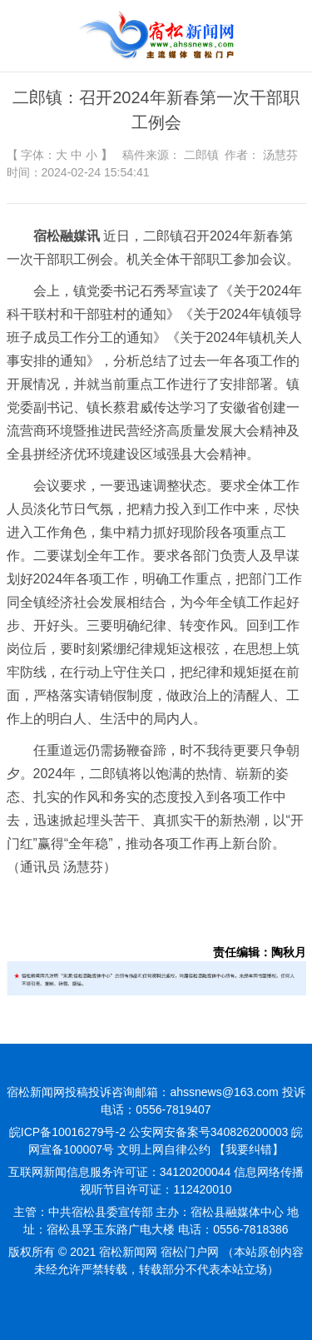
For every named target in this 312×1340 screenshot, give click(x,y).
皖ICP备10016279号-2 (67, 1132)
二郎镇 (201, 154)
